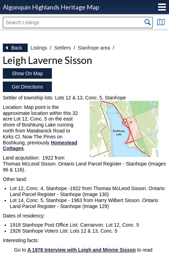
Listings (39, 48)
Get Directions (27, 87)
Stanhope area (94, 48)
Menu (162, 7)
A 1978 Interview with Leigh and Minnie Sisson (81, 250)
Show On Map (27, 73)
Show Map (161, 22)
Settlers (62, 48)
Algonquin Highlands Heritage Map (51, 7)
